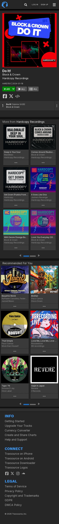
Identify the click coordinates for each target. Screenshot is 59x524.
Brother (34, 296)
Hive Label (7, 391)
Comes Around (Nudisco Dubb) (43, 152)
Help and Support (16, 439)
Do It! (8, 104)
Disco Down (36, 301)
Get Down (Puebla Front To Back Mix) (16, 194)
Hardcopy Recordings (15, 78)
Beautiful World (9, 296)
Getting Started (14, 421)
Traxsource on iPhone (18, 453)
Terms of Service (15, 486)
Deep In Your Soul (12, 152)
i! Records (36, 391)
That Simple (7, 341)
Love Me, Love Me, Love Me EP (44, 341)
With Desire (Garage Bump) (16, 237)
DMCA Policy (13, 505)
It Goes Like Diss (39, 194)
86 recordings (37, 346)
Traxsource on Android (19, 458)
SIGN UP (44, 4)
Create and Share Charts (21, 435)
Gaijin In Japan (38, 386)
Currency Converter (17, 430)
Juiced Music (8, 301)
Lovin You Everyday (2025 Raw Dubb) (43, 237)
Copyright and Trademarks (22, 495)
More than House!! (10, 346)
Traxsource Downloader (20, 463)
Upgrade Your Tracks (18, 425)
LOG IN (35, 4)
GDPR (8, 500)
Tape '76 (6, 386)
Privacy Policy (14, 491)
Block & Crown (11, 74)
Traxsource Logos (16, 467)
